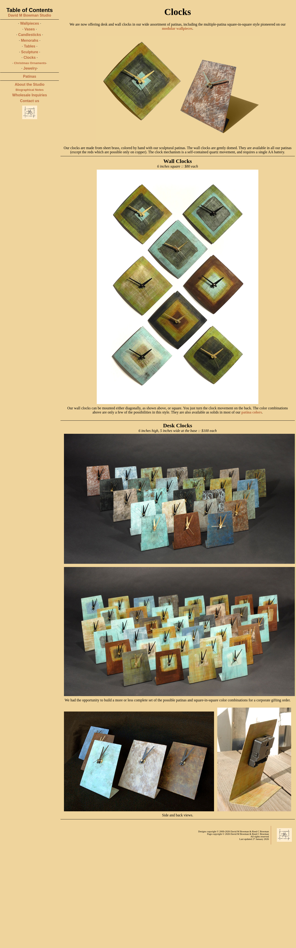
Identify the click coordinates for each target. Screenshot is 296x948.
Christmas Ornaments (30, 63)
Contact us (29, 101)
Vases (29, 29)
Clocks (30, 57)
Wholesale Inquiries (29, 95)
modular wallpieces (177, 28)
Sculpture (29, 52)
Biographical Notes (29, 90)
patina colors (251, 412)
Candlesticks (29, 35)
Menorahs (29, 40)
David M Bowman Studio (29, 15)
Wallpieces (29, 23)
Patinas (29, 76)
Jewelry (30, 68)
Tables (29, 46)
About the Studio (30, 84)
